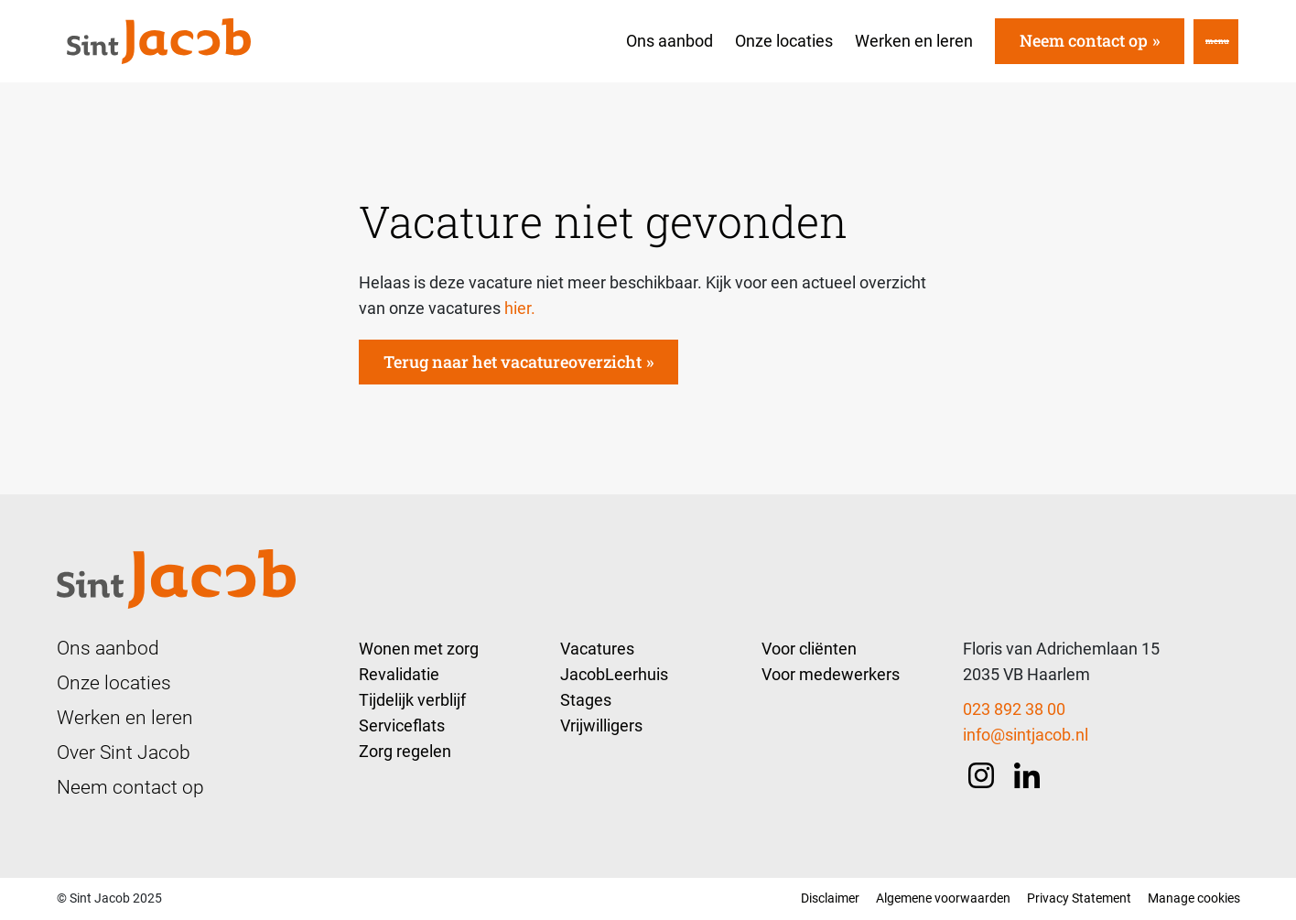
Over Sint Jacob (123, 752)
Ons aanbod (669, 40)
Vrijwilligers (601, 725)
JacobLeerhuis (614, 674)
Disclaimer (830, 898)
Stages (585, 699)
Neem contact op (1084, 40)
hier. (519, 308)
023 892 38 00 (1014, 709)
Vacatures (597, 648)
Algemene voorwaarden (943, 898)
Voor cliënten (809, 648)
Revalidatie (399, 674)
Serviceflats (402, 725)
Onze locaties (784, 40)
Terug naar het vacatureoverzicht (512, 362)
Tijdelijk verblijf (412, 699)
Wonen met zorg (419, 648)
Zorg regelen (405, 751)
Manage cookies (1194, 898)
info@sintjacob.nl (1025, 734)
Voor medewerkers (830, 674)
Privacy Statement (1079, 898)
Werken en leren (914, 40)
